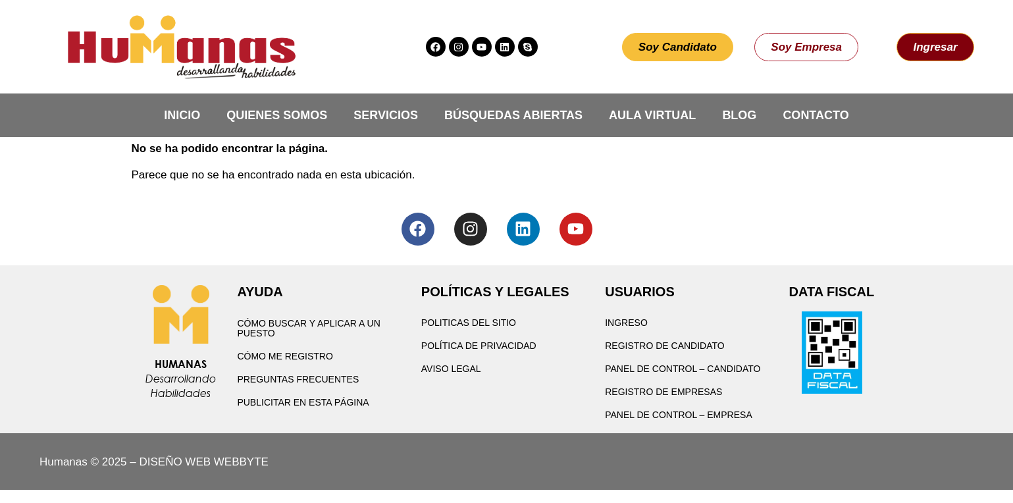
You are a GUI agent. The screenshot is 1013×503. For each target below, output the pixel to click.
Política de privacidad (478, 345)
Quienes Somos (276, 115)
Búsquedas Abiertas (513, 115)
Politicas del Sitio (468, 322)
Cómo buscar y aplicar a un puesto (308, 328)
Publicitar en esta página (303, 402)
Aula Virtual (652, 115)
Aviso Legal (451, 368)
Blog (739, 115)
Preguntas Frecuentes (298, 379)
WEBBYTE (241, 462)
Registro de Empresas (663, 391)
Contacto (815, 115)
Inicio (182, 115)
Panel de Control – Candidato (682, 368)
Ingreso (626, 322)
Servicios (385, 115)
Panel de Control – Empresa (678, 415)
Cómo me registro (284, 356)
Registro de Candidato (665, 345)
